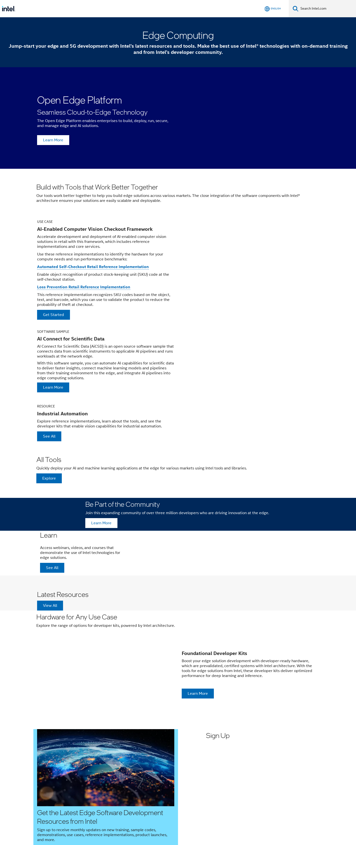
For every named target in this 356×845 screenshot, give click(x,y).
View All (50, 605)
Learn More (53, 140)
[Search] (295, 8)
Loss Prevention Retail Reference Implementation (83, 287)
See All (49, 436)
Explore (49, 478)
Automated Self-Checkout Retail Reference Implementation (93, 266)
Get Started (53, 314)
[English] (272, 8)
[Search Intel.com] (327, 9)
